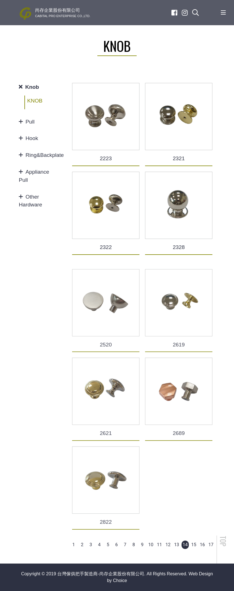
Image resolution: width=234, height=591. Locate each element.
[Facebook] (174, 12)
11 (159, 544)
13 (176, 544)
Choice (120, 580)
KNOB (34, 101)
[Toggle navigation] (223, 12)
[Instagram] (185, 12)
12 (168, 544)
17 (211, 544)
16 (202, 544)
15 (193, 544)
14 (185, 544)
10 (150, 544)
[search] (195, 12)
